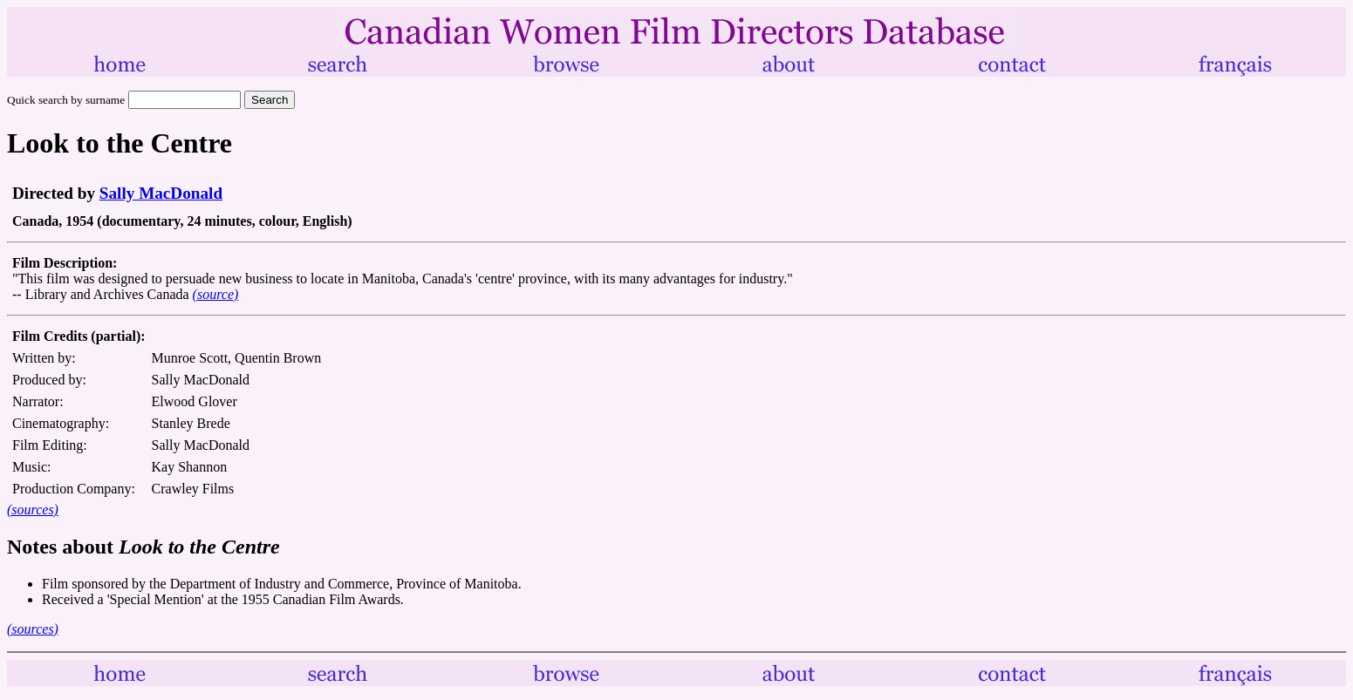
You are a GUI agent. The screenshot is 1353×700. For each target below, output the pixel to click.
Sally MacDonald (160, 193)
